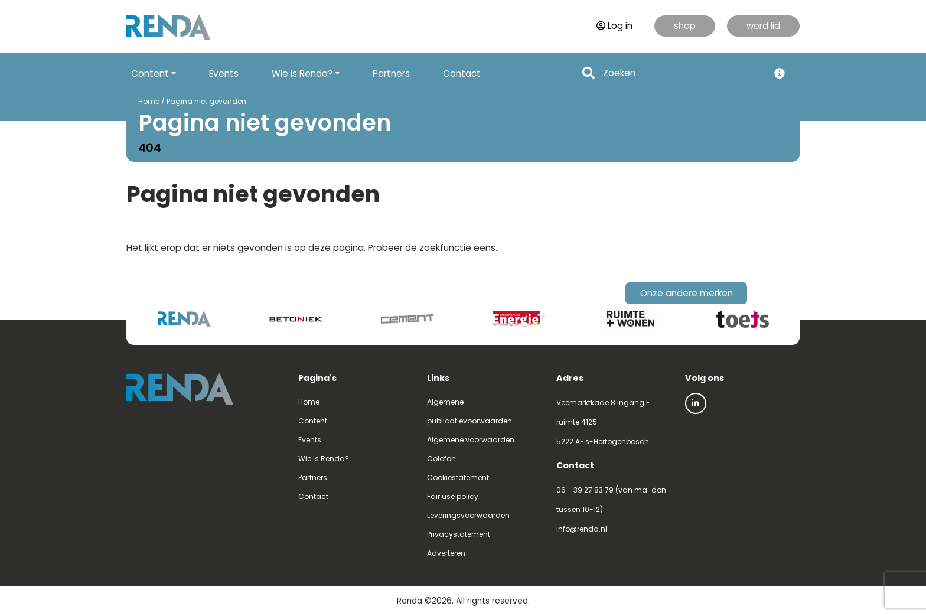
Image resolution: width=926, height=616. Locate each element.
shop (685, 25)
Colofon (441, 459)
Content (312, 421)
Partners (391, 73)
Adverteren (446, 553)
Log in (614, 25)
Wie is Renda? (323, 459)
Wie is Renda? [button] (302, 73)
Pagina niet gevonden (206, 101)
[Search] (682, 73)
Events (224, 73)
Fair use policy (452, 496)
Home (148, 101)
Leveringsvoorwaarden (468, 515)
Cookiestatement (458, 477)
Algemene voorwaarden (470, 440)
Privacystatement (458, 534)
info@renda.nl (581, 529)
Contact (462, 73)
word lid (763, 25)
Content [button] (150, 73)
